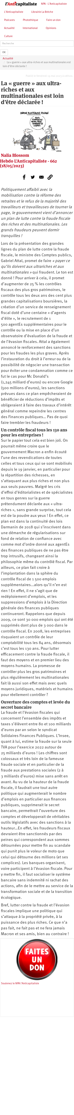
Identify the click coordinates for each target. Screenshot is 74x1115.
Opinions (51, 28)
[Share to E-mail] (41, 177)
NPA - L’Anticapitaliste (54, 4)
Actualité (9, 28)
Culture (8, 36)
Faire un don (53, 20)
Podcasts (9, 20)
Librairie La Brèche (42, 12)
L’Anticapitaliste (13, 12)
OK (4, 52)
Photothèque (30, 20)
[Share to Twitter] (32, 177)
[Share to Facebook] (24, 177)
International (30, 28)
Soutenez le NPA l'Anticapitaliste (20, 983)
